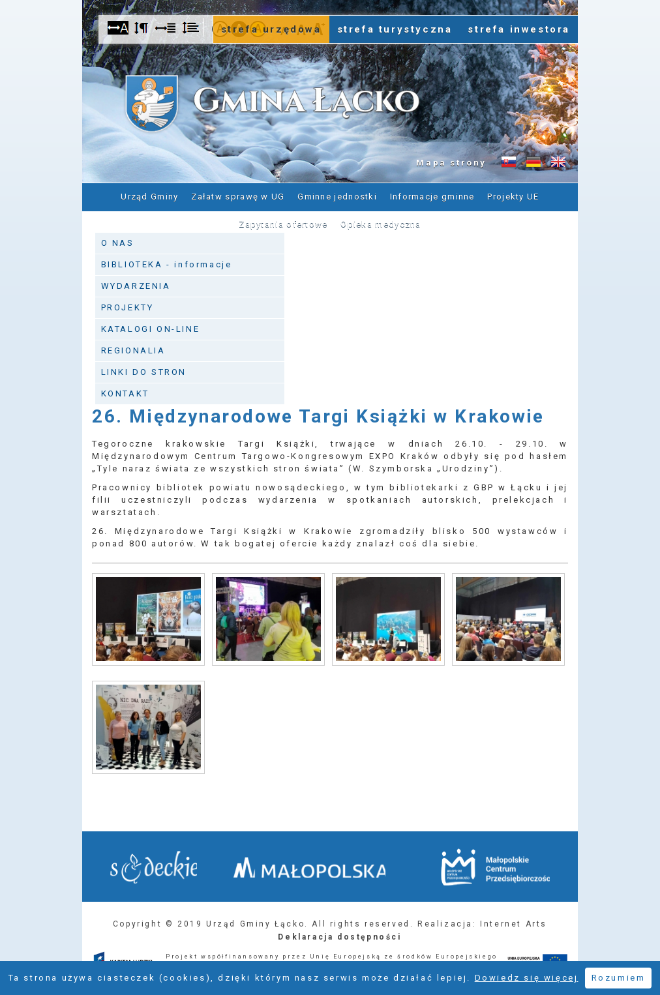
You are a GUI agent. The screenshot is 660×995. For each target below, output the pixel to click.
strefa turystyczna (395, 29)
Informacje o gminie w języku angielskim (558, 162)
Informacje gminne (432, 196)
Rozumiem (619, 978)
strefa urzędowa (271, 29)
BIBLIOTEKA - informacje (166, 262)
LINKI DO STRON (144, 369)
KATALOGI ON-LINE (150, 326)
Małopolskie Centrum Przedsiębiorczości (492, 865)
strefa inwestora (519, 29)
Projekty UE (513, 196)
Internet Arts (513, 921)
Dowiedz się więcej (526, 978)
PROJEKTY (127, 305)
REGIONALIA (133, 348)
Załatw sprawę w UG (237, 196)
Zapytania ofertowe (283, 223)
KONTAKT (125, 391)
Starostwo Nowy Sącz (156, 866)
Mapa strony (451, 163)
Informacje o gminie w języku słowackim (509, 162)
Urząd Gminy (149, 196)
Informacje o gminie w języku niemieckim (533, 162)
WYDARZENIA (136, 283)
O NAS (117, 240)
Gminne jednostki (337, 196)
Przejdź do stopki (330, 0)
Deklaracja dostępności (339, 934)
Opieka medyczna (380, 223)
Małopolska (322, 864)
